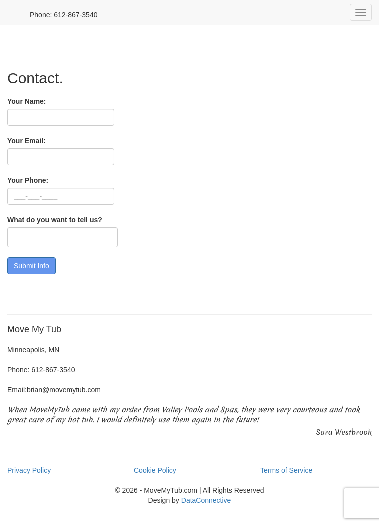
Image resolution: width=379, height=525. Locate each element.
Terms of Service (286, 470)
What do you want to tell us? (54, 220)
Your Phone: (27, 180)
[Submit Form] (31, 265)
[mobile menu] (361, 12)
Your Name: (26, 101)
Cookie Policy (155, 470)
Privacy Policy (29, 470)
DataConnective (206, 500)
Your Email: (26, 141)
